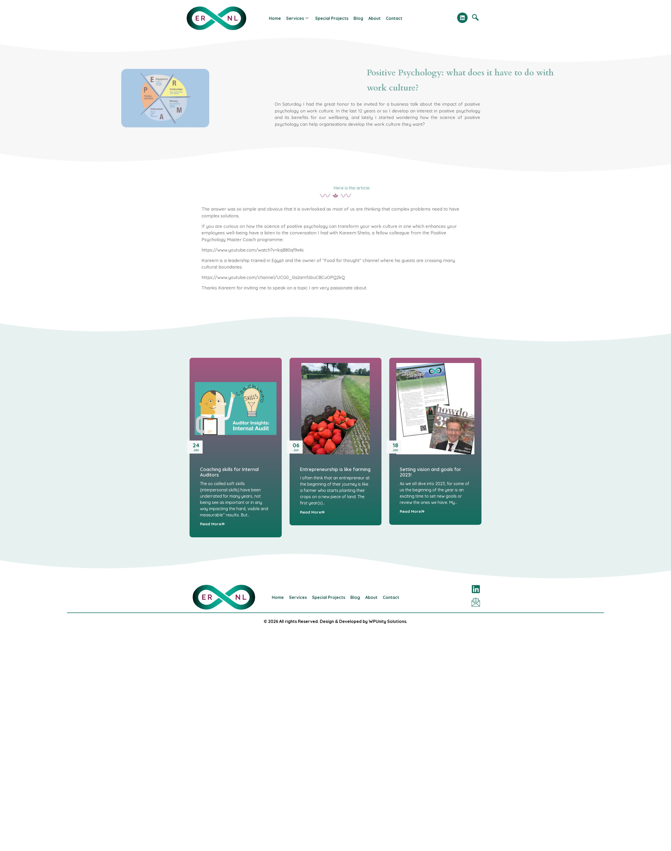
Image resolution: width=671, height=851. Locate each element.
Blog (358, 18)
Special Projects (331, 18)
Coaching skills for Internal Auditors (229, 472)
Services (297, 18)
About (374, 18)
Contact (394, 18)
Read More (212, 524)
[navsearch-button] (475, 18)
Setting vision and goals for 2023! (430, 472)
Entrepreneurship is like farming (335, 469)
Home (275, 18)
